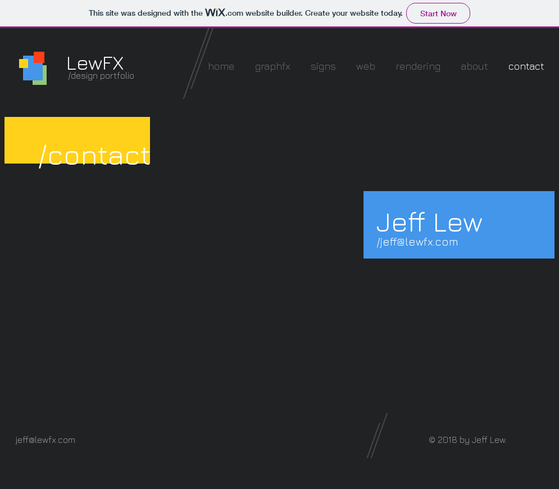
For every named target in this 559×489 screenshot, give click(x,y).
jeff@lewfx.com (419, 241)
